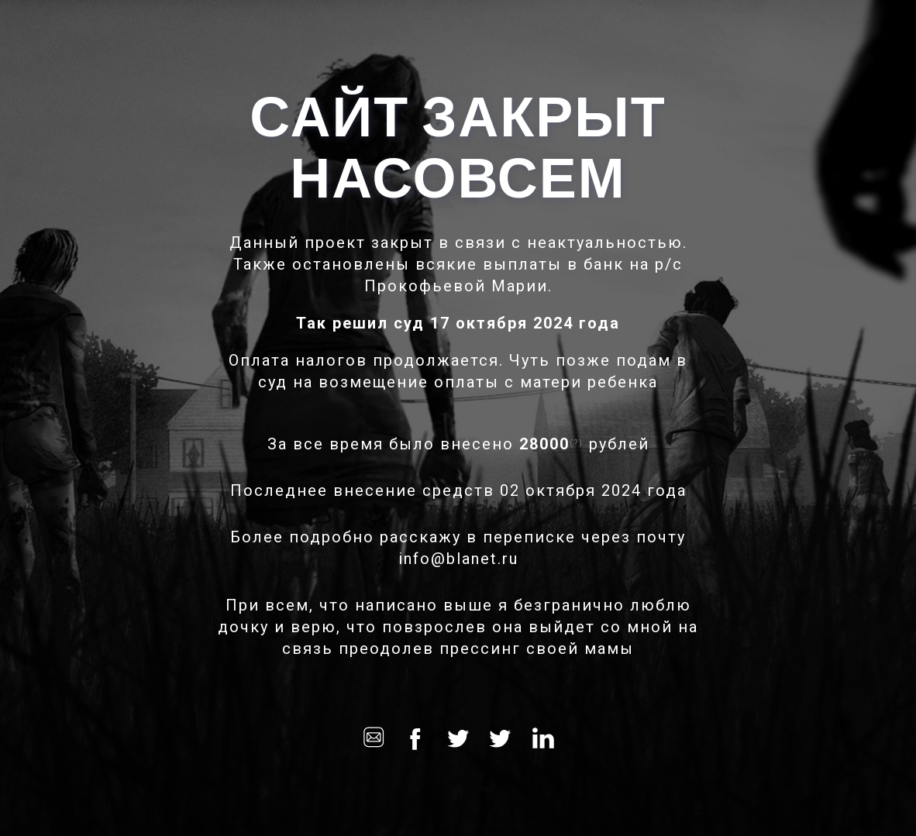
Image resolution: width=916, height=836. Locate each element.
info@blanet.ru (458, 558)
